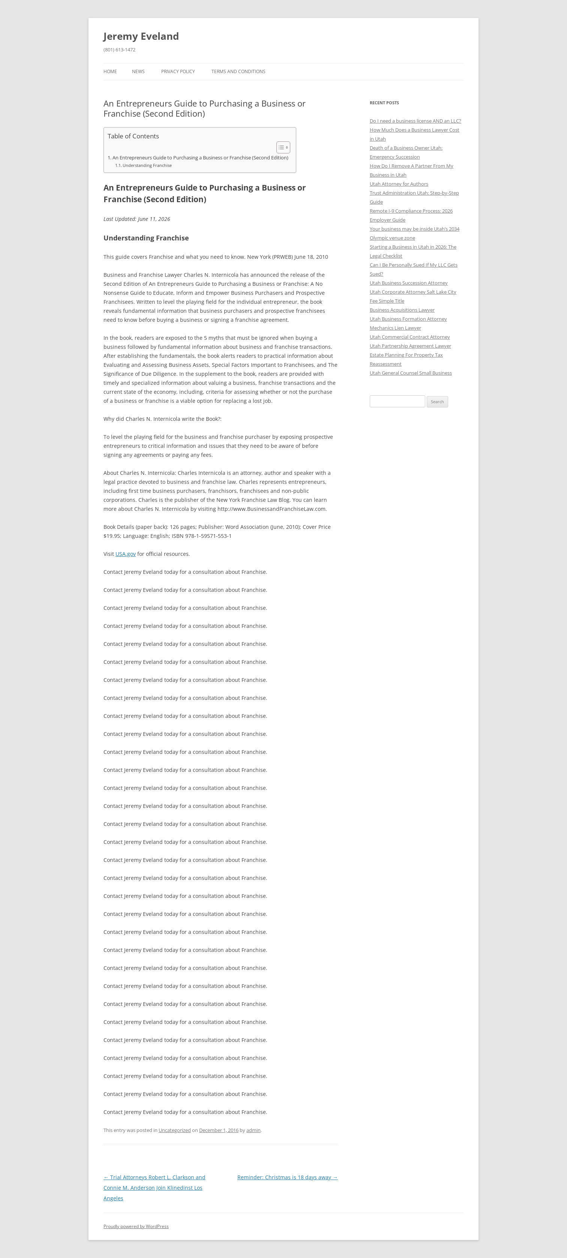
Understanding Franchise (147, 165)
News (138, 71)
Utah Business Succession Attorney (409, 282)
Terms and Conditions (239, 71)
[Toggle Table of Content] (279, 147)
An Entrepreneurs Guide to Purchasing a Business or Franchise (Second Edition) (200, 158)
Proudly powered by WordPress (136, 1226)
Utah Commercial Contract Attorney (410, 336)
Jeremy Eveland (141, 36)
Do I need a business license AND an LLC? (415, 120)
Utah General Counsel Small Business (411, 372)
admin (253, 1130)
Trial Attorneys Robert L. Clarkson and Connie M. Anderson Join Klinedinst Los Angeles (155, 1188)
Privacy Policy (178, 71)
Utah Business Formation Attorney (408, 318)
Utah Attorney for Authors (399, 183)
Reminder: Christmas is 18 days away (287, 1177)
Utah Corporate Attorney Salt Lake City (413, 291)
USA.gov (126, 553)
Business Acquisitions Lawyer (402, 309)
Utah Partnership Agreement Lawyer (410, 345)
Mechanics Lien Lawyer (395, 327)
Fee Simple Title (387, 300)
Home (110, 71)
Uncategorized (175, 1130)
